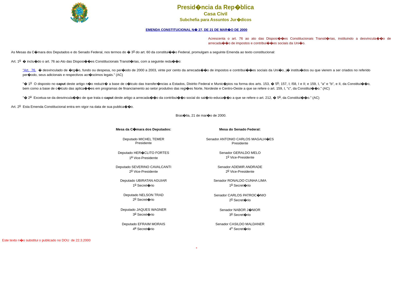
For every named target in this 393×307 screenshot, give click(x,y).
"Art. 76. (29, 70)
